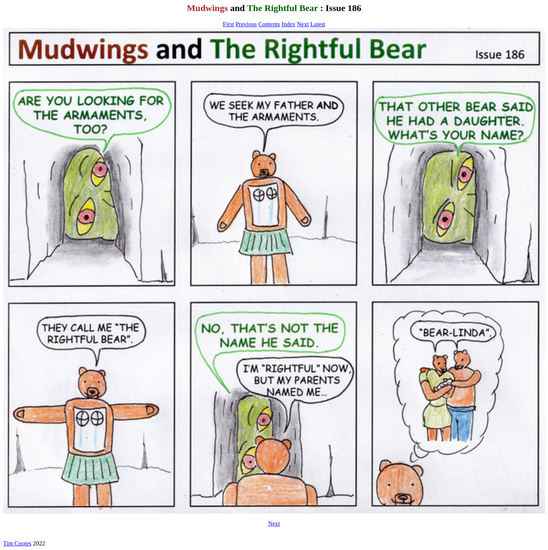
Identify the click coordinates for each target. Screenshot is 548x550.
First (228, 24)
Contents (269, 24)
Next (303, 24)
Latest (317, 24)
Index (288, 24)
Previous (246, 24)
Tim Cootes (17, 543)
